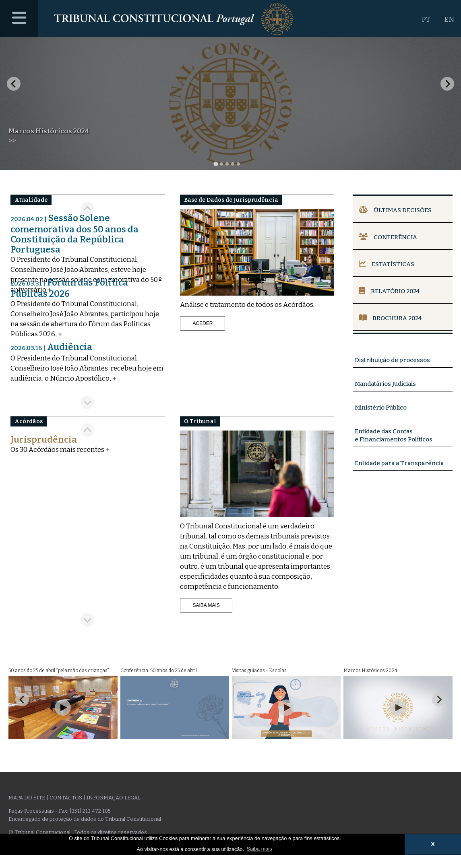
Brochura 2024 (390, 318)
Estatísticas (386, 264)
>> (12, 141)
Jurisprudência (43, 439)
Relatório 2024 (389, 291)
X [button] (433, 844)
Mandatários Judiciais (385, 383)
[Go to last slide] (14, 84)
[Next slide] (447, 84)
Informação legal (114, 798)
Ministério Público (381, 407)
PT (426, 19)
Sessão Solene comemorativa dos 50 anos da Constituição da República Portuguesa (74, 234)
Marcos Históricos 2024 (48, 131)
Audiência (51, 347)
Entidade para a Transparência (399, 463)
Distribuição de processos (392, 360)
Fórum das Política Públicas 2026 (69, 288)
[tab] (215, 163)
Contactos (66, 798)
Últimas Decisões (395, 210)
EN (449, 19)
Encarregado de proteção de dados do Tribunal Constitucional (84, 819)
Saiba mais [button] (259, 849)
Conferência (388, 237)
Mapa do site (26, 798)
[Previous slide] (87, 430)
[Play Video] (63, 708)
